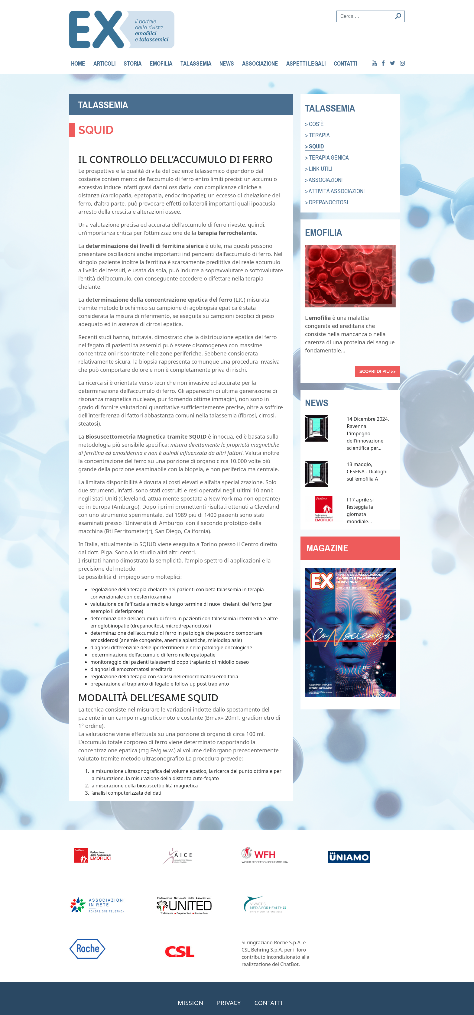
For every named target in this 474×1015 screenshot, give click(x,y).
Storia (132, 63)
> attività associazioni (335, 191)
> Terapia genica (327, 157)
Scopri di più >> (377, 371)
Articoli (104, 63)
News (226, 63)
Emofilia (161, 63)
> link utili (318, 169)
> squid (314, 146)
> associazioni (324, 180)
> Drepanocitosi (326, 202)
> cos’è (314, 124)
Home (78, 63)
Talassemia (195, 63)
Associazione (260, 63)
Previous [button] (309, 635)
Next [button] (391, 635)
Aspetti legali (306, 63)
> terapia (317, 135)
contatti (345, 63)
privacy (229, 1003)
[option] (350, 632)
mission (190, 1003)
